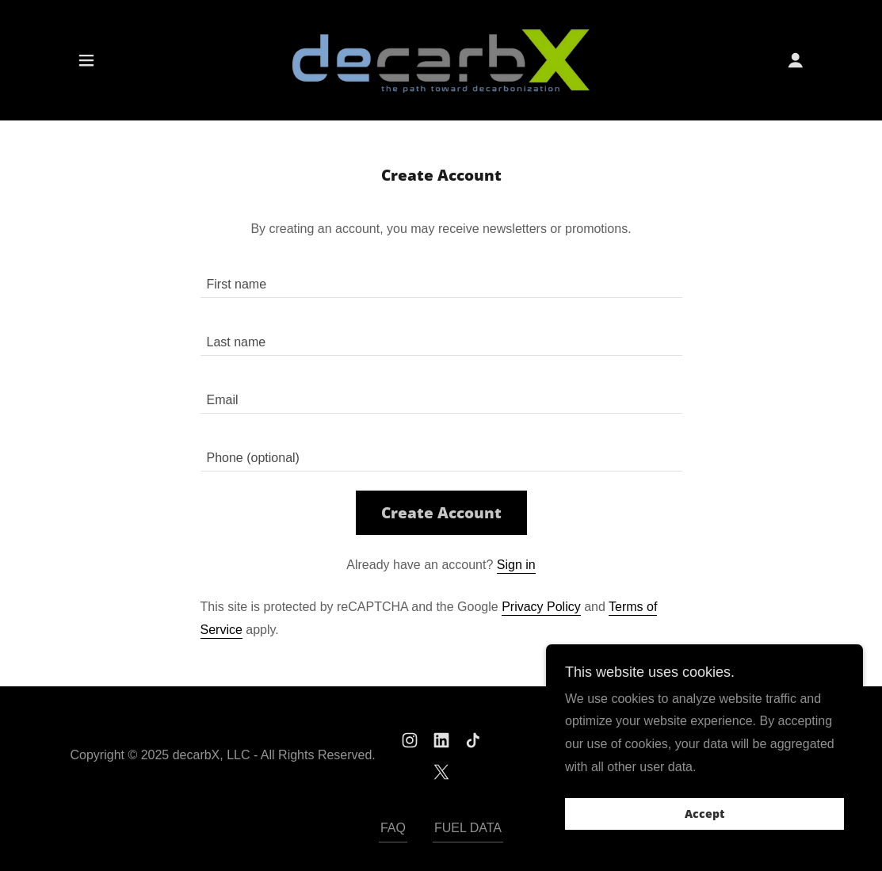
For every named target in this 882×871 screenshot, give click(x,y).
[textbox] (441, 278)
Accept (704, 835)
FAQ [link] (393, 828)
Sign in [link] (516, 564)
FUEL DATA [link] (468, 828)
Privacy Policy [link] (541, 606)
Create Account (441, 512)
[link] (440, 59)
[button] (86, 60)
